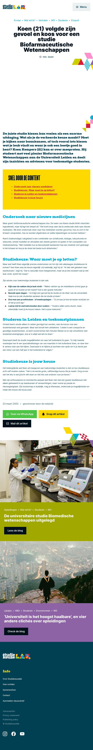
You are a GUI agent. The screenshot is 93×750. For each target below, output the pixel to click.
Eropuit (75, 20)
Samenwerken (9, 690)
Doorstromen (43, 610)
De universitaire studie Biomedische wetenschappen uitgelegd (39, 518)
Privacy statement (11, 715)
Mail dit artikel (19, 423)
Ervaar (17, 20)
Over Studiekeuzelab (12, 679)
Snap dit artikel (55, 414)
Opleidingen (10, 509)
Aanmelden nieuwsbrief (13, 701)
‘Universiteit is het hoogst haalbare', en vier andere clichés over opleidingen (45, 618)
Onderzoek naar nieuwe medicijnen (33, 186)
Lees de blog (15, 530)
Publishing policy (10, 719)
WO (53, 20)
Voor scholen (9, 684)
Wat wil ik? (29, 20)
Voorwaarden (9, 711)
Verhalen (43, 20)
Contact (6, 695)
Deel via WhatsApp (22, 414)
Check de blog (16, 631)
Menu (81, 6)
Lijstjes (8, 610)
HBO (17, 610)
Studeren (63, 20)
